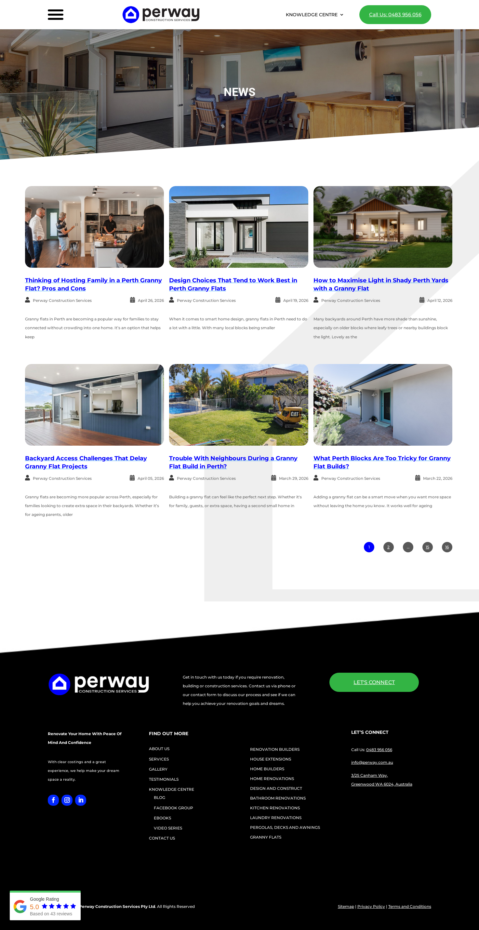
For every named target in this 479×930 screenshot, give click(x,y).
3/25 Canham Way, (369, 775)
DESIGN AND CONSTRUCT (276, 788)
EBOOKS (162, 817)
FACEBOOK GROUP (173, 807)
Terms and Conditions (409, 906)
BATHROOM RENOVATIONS (278, 798)
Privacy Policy (371, 906)
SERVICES (159, 759)
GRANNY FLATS (265, 837)
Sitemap (346, 906)
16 (447, 547)
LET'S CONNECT (374, 682)
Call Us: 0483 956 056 (395, 14)
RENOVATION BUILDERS (274, 749)
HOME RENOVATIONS (272, 778)
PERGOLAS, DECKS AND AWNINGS (285, 827)
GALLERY (158, 769)
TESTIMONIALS (164, 779)
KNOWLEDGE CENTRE (312, 15)
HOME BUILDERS (267, 769)
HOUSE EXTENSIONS (270, 759)
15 (427, 547)
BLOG (159, 797)
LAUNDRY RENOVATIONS (275, 817)
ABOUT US (159, 748)
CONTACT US (162, 838)
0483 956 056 (379, 749)
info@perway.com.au (372, 762)
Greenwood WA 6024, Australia (381, 784)
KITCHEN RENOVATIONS (275, 808)
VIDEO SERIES (168, 828)
